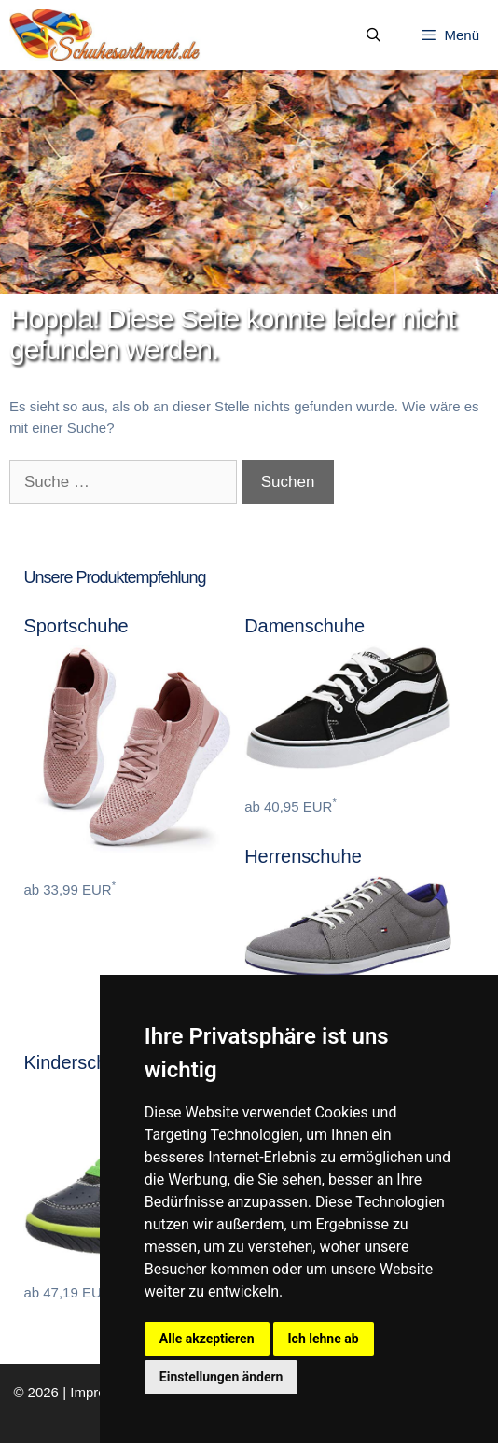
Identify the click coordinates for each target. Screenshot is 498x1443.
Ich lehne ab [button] (323, 1338)
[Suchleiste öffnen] (373, 35)
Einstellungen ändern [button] (221, 1376)
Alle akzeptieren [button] (207, 1338)
